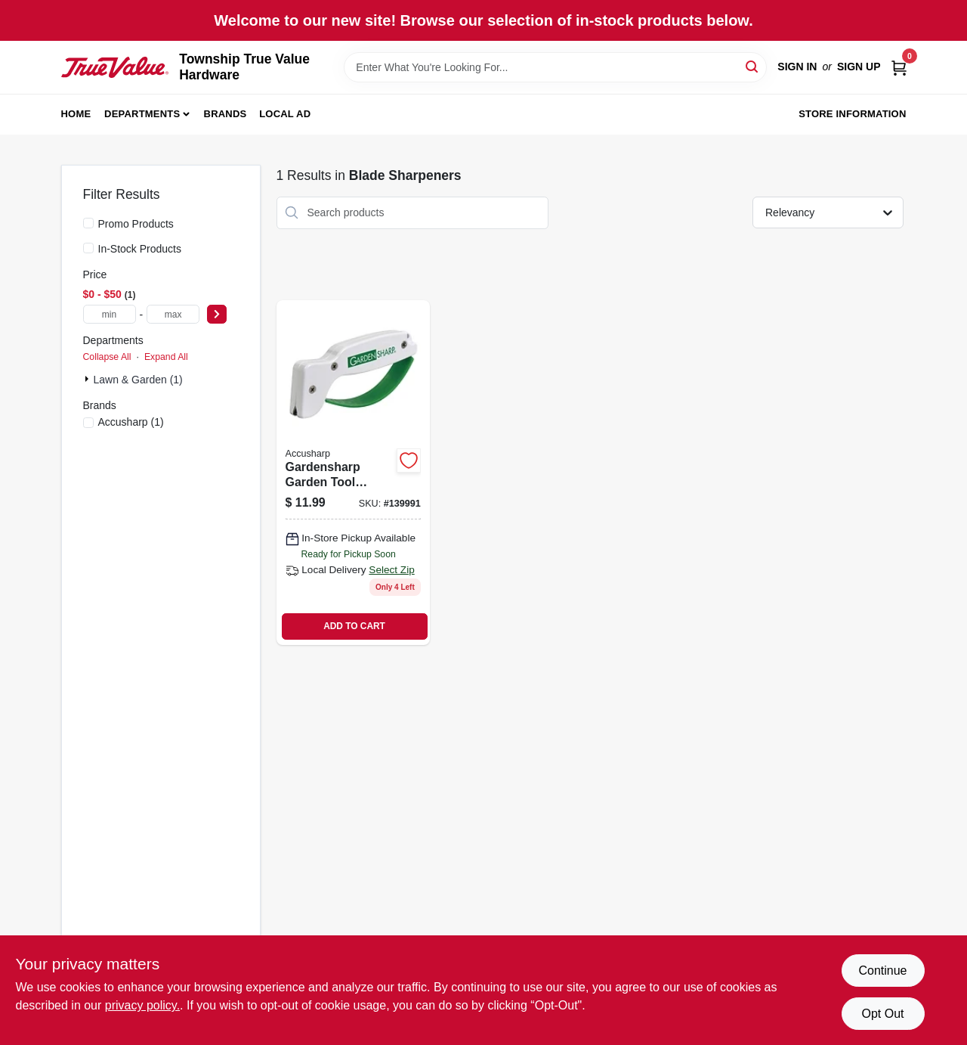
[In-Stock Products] (88, 248)
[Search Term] (555, 67)
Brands (225, 113)
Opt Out (882, 1013)
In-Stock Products (140, 249)
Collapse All (107, 357)
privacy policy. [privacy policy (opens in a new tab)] (142, 1005)
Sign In (797, 66)
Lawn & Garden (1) (138, 380)
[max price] (173, 314)
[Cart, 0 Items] (899, 67)
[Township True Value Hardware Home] (115, 68)
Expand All (166, 357)
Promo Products (136, 224)
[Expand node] (88, 379)
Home (76, 113)
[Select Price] (217, 314)
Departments (142, 113)
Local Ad (284, 113)
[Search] (753, 66)
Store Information (852, 113)
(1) (131, 422)
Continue (882, 970)
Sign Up (859, 66)
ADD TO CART (354, 626)
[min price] (109, 314)
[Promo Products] (88, 223)
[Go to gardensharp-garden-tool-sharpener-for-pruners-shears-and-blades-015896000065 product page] (353, 472)
